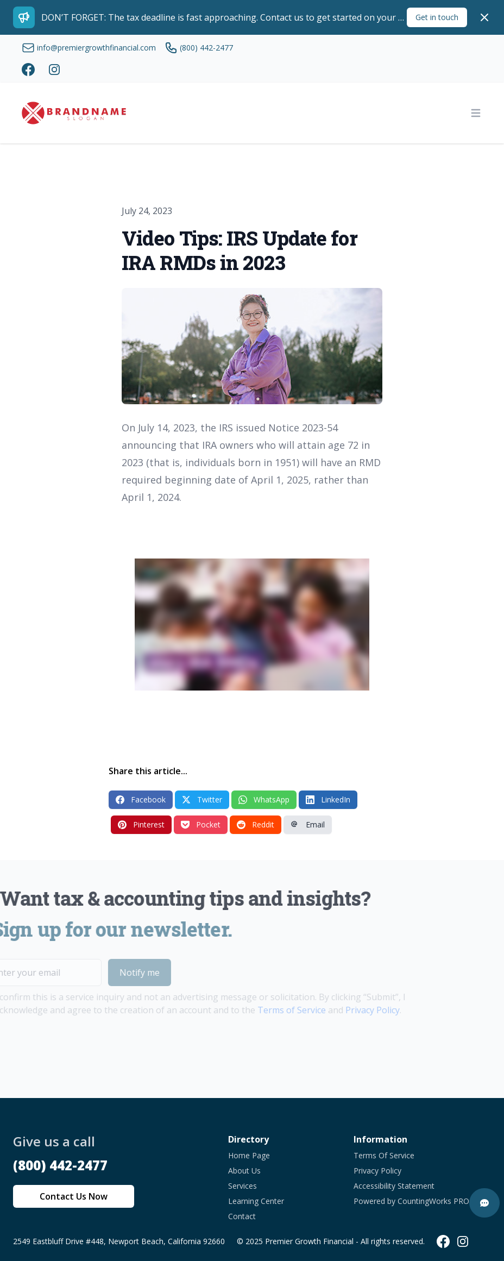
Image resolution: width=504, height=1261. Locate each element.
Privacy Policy (356, 1010)
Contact (242, 1216)
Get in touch (436, 17)
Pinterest (141, 824)
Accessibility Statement (394, 1186)
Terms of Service (275, 1010)
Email (308, 824)
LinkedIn (328, 799)
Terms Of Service (384, 1155)
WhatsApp (263, 799)
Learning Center (256, 1201)
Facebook (141, 799)
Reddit (255, 824)
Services (242, 1186)
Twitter (202, 799)
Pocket (200, 824)
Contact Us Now (74, 1196)
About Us (244, 1170)
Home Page (249, 1155)
